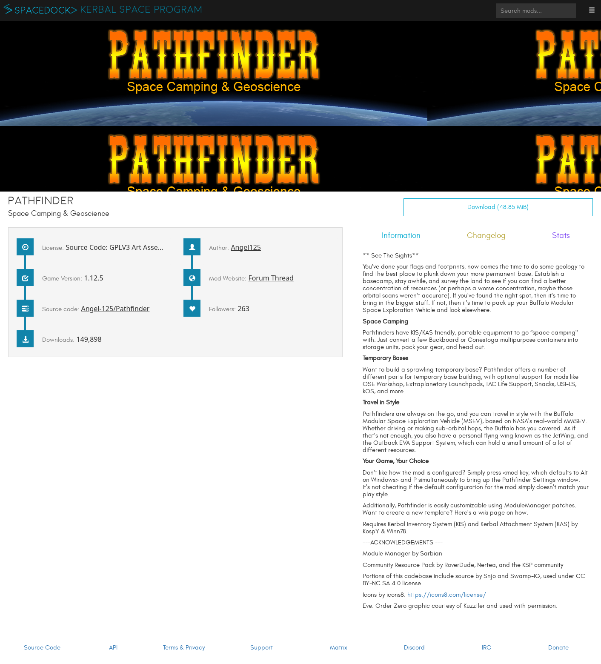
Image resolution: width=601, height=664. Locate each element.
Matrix (338, 647)
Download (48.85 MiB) (498, 207)
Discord (414, 647)
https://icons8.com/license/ (446, 594)
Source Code (42, 647)
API (113, 647)
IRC (486, 647)
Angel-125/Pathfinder (115, 308)
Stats (561, 235)
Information (401, 235)
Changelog (486, 235)
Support (261, 647)
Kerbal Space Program (141, 10)
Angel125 (246, 247)
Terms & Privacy (184, 647)
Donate (558, 647)
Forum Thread (271, 278)
